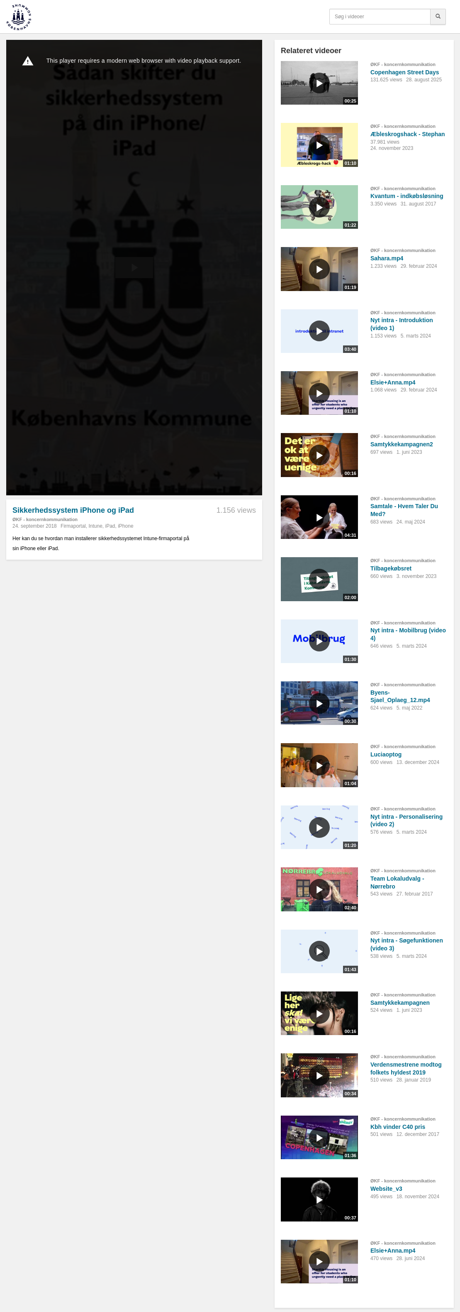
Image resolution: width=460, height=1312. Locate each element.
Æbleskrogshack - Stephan (407, 134)
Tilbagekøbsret (390, 568)
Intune (95, 526)
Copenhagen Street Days (404, 72)
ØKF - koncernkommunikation (45, 519)
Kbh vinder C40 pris (397, 1127)
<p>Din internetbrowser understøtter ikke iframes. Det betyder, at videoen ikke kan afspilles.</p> (134, 267)
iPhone (125, 526)
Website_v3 (386, 1188)
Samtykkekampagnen (400, 1002)
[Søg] (438, 16)
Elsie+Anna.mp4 (393, 382)
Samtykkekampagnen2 (401, 444)
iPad (110, 526)
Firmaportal (73, 526)
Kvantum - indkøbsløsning (406, 196)
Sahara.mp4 (386, 258)
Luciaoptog (386, 754)
